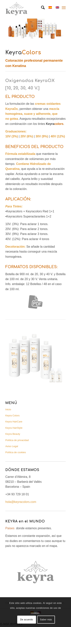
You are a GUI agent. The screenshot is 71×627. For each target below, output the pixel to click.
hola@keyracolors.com (20, 501)
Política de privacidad (17, 440)
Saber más (46, 619)
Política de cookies (15, 452)
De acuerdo (26, 619)
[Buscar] (41, 7)
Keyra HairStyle (13, 427)
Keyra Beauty (12, 433)
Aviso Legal (11, 446)
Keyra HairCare (13, 421)
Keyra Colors (12, 415)
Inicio (8, 409)
